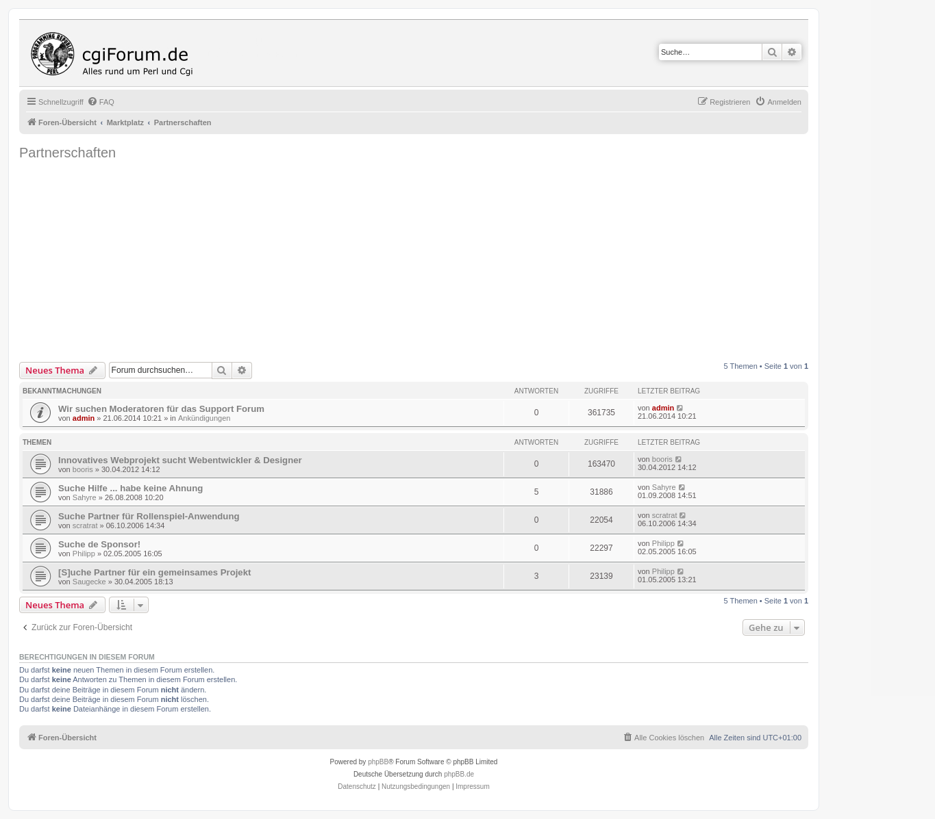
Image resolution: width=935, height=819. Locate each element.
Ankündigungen (204, 418)
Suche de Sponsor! (99, 544)
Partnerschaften (67, 152)
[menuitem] (100, 102)
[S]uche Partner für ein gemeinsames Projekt (154, 572)
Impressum (472, 786)
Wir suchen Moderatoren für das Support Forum (161, 409)
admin (84, 418)
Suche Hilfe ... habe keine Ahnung (130, 488)
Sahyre (85, 497)
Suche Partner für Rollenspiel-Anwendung (149, 516)
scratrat (85, 525)
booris (83, 469)
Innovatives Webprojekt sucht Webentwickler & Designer (180, 460)
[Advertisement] (430, 259)
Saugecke (89, 581)
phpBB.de (459, 774)
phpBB (378, 762)
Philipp (84, 553)
